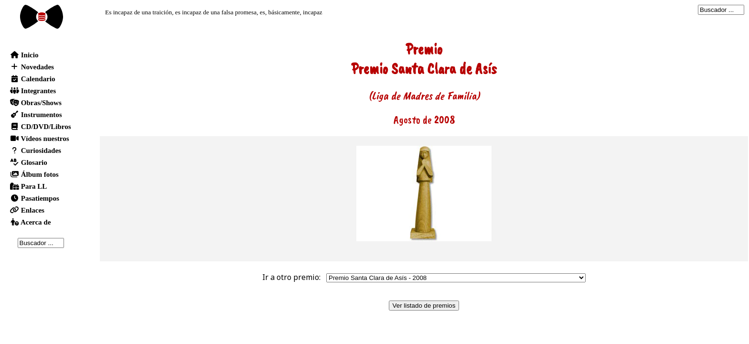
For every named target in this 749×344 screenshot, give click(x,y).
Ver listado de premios (424, 305)
